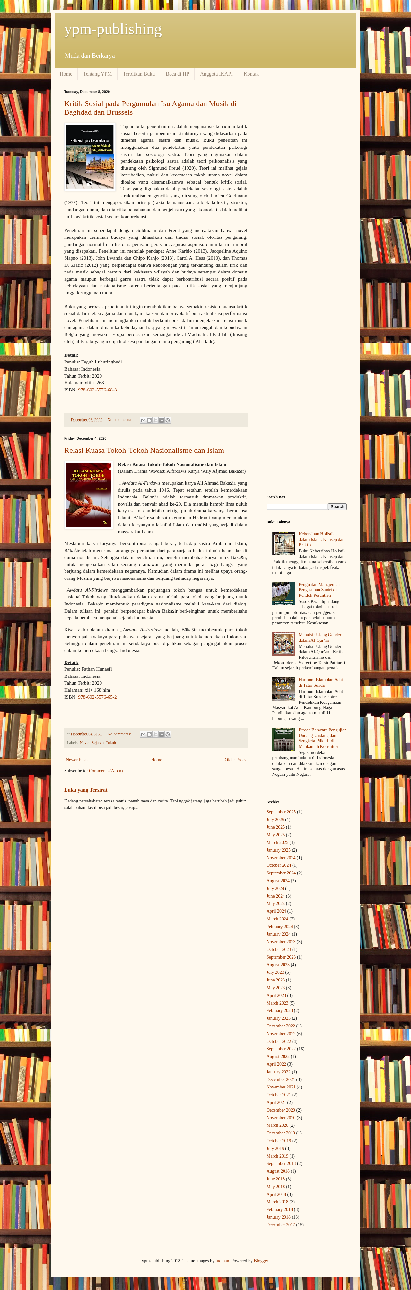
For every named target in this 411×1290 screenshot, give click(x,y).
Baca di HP (177, 73)
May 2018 (276, 1186)
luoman (222, 1261)
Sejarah (98, 742)
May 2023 (276, 987)
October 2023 (279, 949)
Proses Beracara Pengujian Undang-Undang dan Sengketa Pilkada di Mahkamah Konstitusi (322, 738)
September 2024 (281, 873)
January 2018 (279, 1217)
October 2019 (279, 1140)
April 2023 (276, 995)
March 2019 (277, 1156)
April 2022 (276, 1064)
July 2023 (275, 972)
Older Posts (235, 759)
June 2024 (276, 896)
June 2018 (276, 1179)
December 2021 (281, 1079)
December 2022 (281, 1026)
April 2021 (276, 1102)
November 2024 (281, 858)
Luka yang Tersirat (86, 790)
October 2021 (279, 1094)
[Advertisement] (307, 186)
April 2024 (276, 911)
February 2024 (280, 926)
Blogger (261, 1261)
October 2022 (279, 1041)
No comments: (120, 419)
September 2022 (281, 1048)
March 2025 (277, 842)
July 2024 (275, 888)
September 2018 (281, 1163)
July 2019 (275, 1148)
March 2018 (277, 1201)
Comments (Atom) (106, 770)
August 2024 (278, 880)
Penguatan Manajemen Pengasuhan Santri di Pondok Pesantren (319, 590)
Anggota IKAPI (216, 73)
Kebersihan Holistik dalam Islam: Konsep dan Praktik (322, 539)
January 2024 (279, 934)
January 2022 (279, 1072)
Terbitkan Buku (139, 73)
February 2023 (280, 1010)
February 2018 (280, 1209)
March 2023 (277, 1003)
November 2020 (281, 1117)
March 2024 (277, 919)
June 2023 (276, 980)
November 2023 (281, 941)
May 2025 (276, 834)
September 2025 (281, 812)
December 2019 (281, 1133)
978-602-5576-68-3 (97, 389)
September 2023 (281, 957)
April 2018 (276, 1194)
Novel (85, 742)
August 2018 (278, 1171)
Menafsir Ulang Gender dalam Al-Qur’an (320, 637)
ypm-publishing (113, 28)
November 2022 (281, 1033)
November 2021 (281, 1087)
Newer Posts (77, 759)
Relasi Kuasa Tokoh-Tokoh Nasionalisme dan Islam (144, 450)
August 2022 (278, 1056)
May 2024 (276, 903)
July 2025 (275, 819)
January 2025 (279, 850)
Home (66, 73)
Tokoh (111, 742)
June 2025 (276, 827)
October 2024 (279, 865)
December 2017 (281, 1225)
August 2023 (278, 965)
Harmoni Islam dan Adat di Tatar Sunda (321, 682)
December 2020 (281, 1110)
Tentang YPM (97, 73)
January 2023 (279, 1018)
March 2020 (277, 1125)
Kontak (251, 73)
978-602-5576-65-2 (97, 697)
